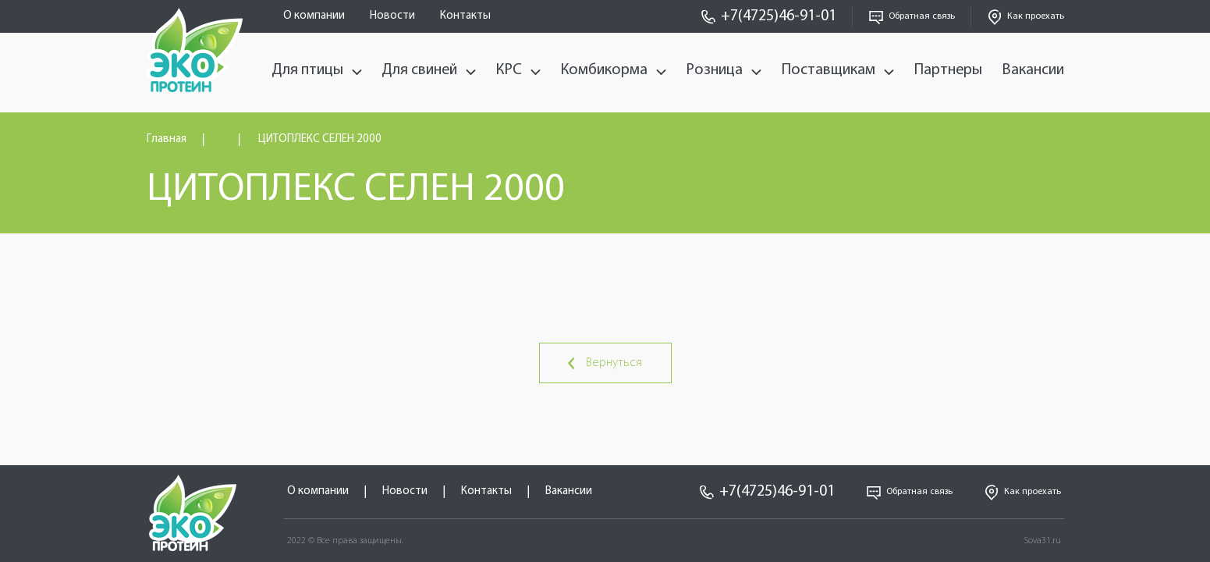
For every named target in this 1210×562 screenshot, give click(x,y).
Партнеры (948, 70)
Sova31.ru (1042, 541)
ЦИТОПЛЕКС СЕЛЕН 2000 (319, 139)
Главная (166, 139)
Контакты (465, 16)
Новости (392, 16)
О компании (314, 16)
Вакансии (1033, 70)
